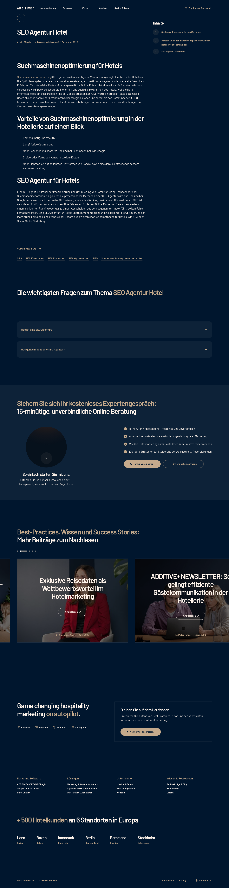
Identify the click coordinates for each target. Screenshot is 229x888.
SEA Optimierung (79, 258)
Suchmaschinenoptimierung (34, 77)
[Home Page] (26, 8)
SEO (95, 258)
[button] (68, 8)
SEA (19, 258)
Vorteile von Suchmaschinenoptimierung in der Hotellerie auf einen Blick (185, 42)
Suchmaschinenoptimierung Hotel (121, 258)
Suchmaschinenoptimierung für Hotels (181, 32)
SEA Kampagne (35, 258)
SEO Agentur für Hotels (173, 51)
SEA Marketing (56, 258)
